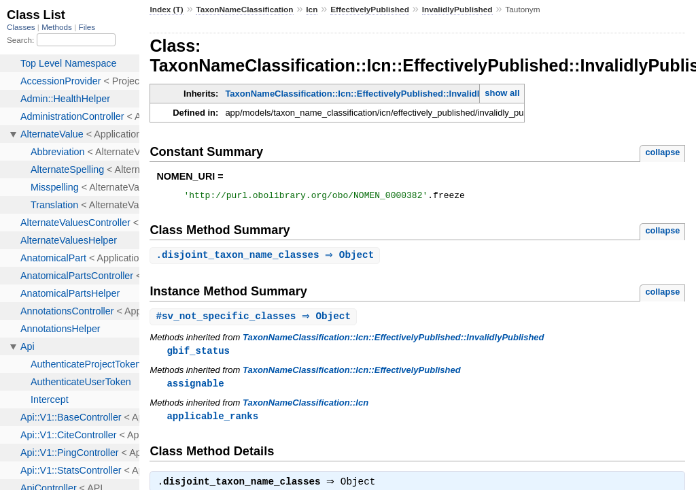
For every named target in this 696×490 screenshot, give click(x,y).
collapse (662, 152)
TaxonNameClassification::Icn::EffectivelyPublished (352, 374)
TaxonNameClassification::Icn (305, 407)
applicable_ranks (212, 420)
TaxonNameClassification (244, 9)
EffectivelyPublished (369, 9)
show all (502, 93)
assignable (195, 387)
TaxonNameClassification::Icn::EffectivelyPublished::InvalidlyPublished (375, 93)
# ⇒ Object (255, 319)
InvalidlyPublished (457, 9)
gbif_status (198, 354)
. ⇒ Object (266, 257)
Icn (311, 9)
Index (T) (166, 9)
